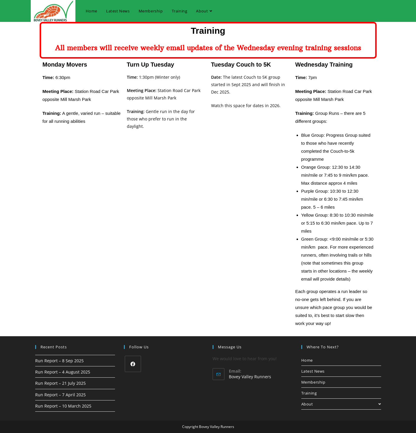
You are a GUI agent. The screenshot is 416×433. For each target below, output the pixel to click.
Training (309, 393)
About (341, 404)
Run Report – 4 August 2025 (62, 372)
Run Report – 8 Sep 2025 (59, 360)
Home (307, 360)
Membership (313, 382)
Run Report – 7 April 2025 (60, 394)
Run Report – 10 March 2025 (63, 406)
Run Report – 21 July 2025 (60, 383)
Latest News (313, 371)
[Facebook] (133, 364)
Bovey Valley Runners (250, 376)
